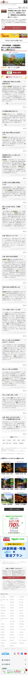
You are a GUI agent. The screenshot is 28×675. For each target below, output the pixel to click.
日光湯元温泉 (3, 640)
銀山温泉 (12, 605)
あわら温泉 (12, 621)
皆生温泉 (21, 632)
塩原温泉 (12, 610)
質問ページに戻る (14, 509)
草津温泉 (21, 605)
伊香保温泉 (3, 607)
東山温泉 (21, 602)
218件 (18, 67)
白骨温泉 (2, 613)
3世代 (14, 440)
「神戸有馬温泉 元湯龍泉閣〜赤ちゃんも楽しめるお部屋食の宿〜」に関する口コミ (11, 48)
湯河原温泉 (3, 615)
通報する (25, 107)
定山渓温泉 (3, 596)
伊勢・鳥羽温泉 (22, 640)
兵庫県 (23, 440)
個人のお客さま (14, 660)
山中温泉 (21, 618)
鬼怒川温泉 (3, 610)
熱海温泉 (2, 645)
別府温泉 (12, 634)
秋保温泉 (12, 602)
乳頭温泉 (12, 599)
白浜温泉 (21, 626)
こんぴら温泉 (22, 629)
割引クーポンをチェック (14, 77)
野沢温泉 (21, 610)
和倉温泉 (12, 618)
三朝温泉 (2, 632)
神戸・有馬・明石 (7, 443)
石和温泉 (21, 613)
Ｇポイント (20, 648)
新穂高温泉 (21, 624)
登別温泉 (12, 596)
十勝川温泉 (21, 596)
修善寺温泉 (21, 615)
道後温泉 (12, 629)
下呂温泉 (2, 624)
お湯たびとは (7, 648)
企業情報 (14, 668)
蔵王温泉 (2, 605)
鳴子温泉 (21, 599)
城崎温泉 (2, 626)
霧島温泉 (2, 637)
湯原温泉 (2, 634)
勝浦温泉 (2, 629)
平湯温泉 (12, 624)
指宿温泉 (12, 645)
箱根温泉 (12, 640)
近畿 (19, 440)
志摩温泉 (2, 643)
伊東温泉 (12, 615)
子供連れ (9, 440)
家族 (4, 440)
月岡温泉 (12, 613)
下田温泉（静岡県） (4, 619)
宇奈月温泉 (21, 621)
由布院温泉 (21, 643)
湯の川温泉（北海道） (4, 600)
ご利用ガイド (13, 648)
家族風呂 (21, 443)
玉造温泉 (12, 632)
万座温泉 (12, 607)
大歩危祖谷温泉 (13, 643)
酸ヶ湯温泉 (12, 637)
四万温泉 (21, 607)
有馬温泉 (15, 443)
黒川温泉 (21, 634)
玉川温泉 (21, 637)
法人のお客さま (14, 664)
